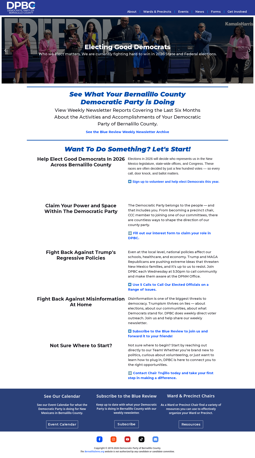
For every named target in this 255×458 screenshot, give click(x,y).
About (131, 11)
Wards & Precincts (157, 11)
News (199, 11)
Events (183, 11)
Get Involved (237, 11)
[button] (5, 50)
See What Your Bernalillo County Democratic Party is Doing (127, 98)
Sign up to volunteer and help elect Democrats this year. (176, 181)
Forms (216, 11)
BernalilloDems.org (94, 451)
